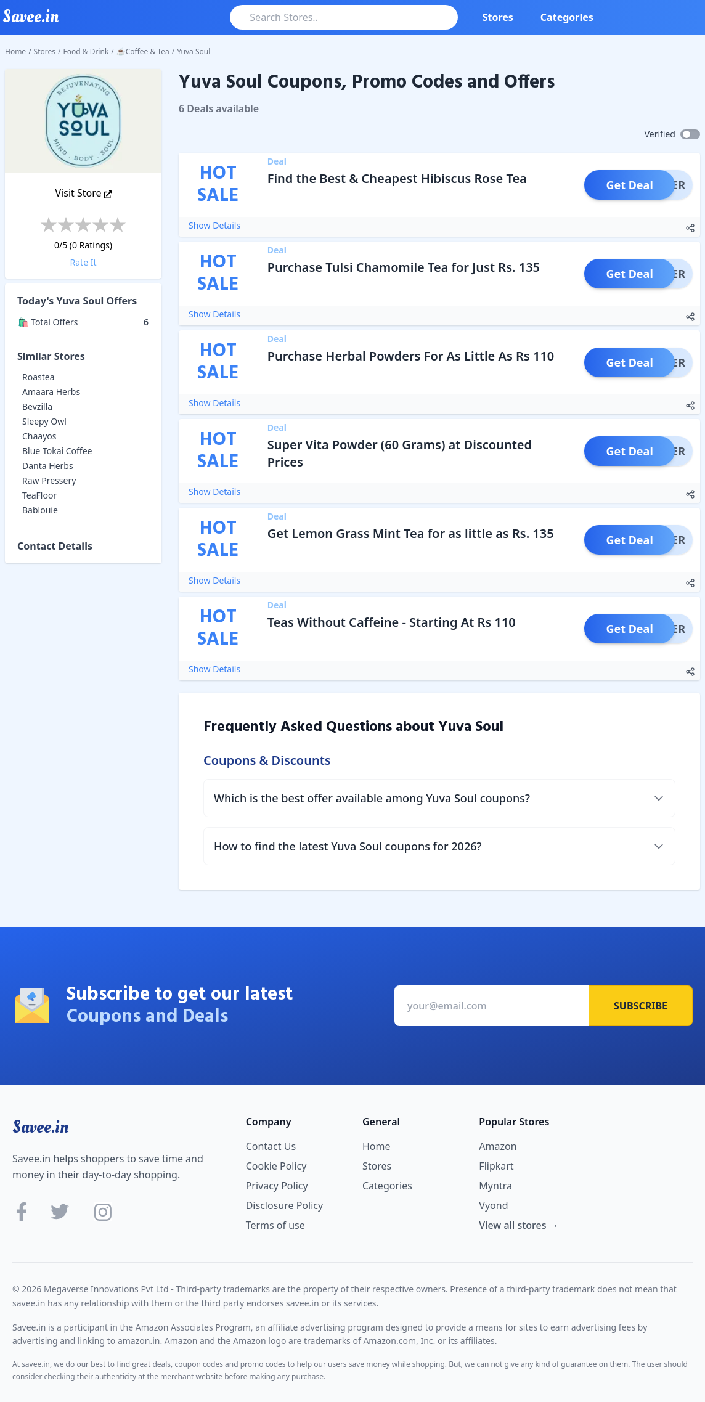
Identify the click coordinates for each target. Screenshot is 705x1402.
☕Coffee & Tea (142, 51)
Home (15, 51)
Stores (498, 17)
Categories (566, 17)
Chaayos (39, 436)
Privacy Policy (277, 1185)
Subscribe (640, 1006)
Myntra (495, 1185)
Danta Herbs (47, 465)
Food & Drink (86, 51)
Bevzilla (37, 406)
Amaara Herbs (51, 391)
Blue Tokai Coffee (57, 451)
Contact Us (271, 1146)
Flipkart (496, 1166)
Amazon (497, 1146)
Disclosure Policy (284, 1205)
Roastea (38, 377)
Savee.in (40, 1127)
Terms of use (275, 1225)
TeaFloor (39, 495)
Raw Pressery (49, 480)
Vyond (493, 1205)
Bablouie (40, 510)
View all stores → (518, 1225)
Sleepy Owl (44, 421)
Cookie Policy (276, 1166)
